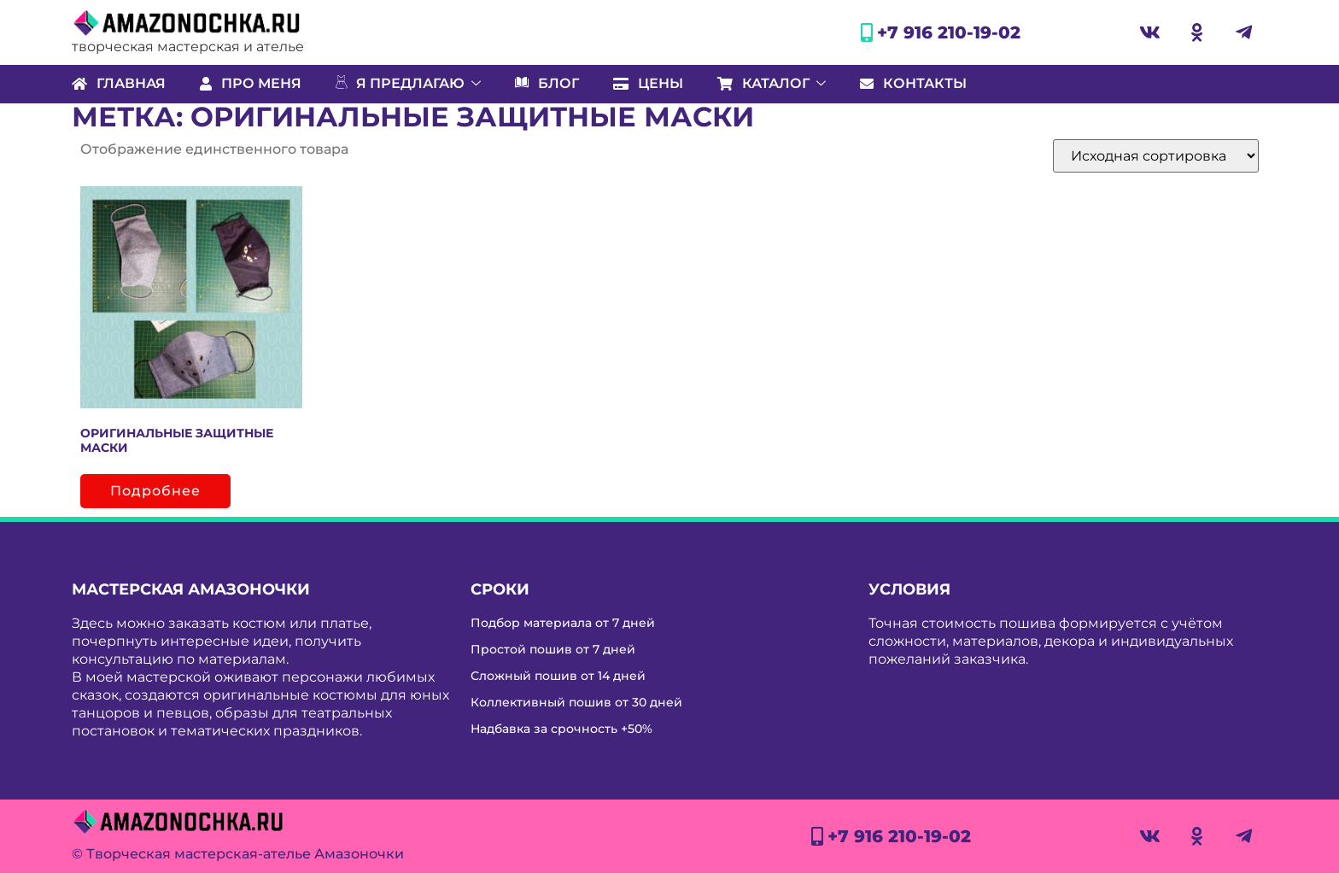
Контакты (913, 83)
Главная (119, 83)
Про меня (250, 83)
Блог (547, 83)
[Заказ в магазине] (1156, 156)
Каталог (771, 83)
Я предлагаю (408, 83)
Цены (648, 83)
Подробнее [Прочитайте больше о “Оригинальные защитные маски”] (155, 491)
